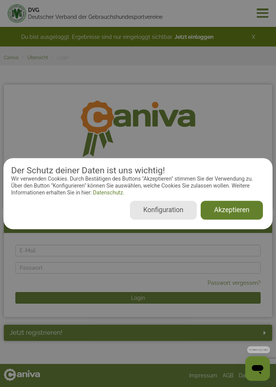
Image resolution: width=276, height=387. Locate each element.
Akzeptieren (231, 210)
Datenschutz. (107, 193)
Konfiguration (163, 210)
